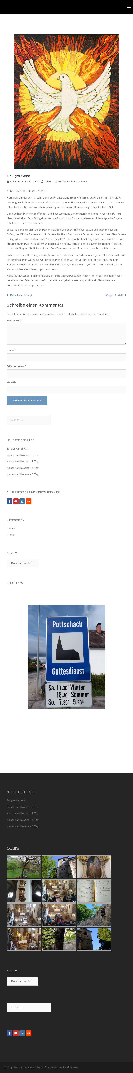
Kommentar (15, 320)
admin (48, 181)
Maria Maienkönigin (21, 295)
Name (11, 350)
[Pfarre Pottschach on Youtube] (16, 501)
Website (11, 382)
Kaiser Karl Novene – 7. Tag (23, 468)
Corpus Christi (114, 295)
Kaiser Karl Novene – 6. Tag (23, 474)
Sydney (58, 1067)
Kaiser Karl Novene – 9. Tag (23, 455)
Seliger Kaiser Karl (18, 448)
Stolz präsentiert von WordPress (23, 1067)
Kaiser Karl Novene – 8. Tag (23, 461)
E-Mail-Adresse (16, 366)
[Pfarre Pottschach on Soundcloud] (28, 501)
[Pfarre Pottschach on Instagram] (22, 501)
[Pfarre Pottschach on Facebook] (9, 501)
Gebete (76, 181)
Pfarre (84, 181)
